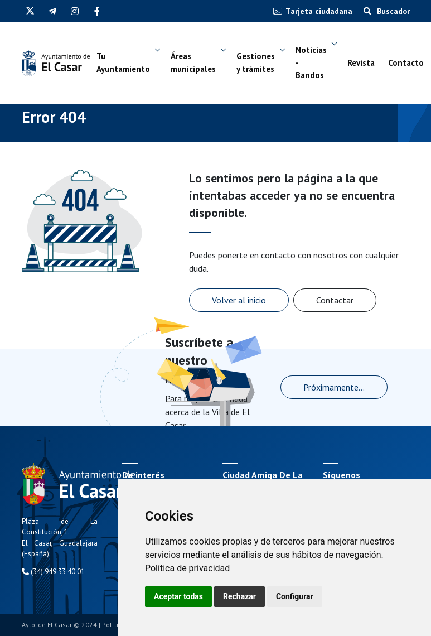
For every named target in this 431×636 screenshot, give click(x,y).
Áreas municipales (193, 62)
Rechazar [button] (239, 596)
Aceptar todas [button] (178, 596)
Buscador (387, 11)
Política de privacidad (187, 568)
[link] (187, 568)
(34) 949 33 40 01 (53, 571)
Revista (361, 62)
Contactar (334, 300)
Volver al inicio (239, 300)
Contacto (406, 62)
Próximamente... (334, 387)
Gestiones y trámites (255, 62)
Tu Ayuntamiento (123, 62)
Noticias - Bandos (311, 62)
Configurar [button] (294, 596)
